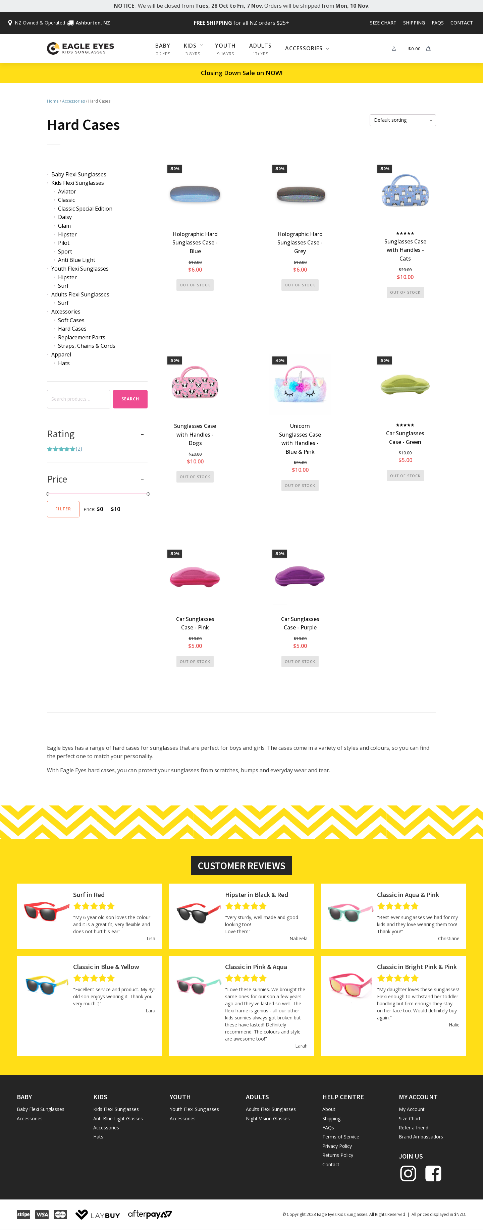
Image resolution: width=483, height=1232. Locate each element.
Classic (66, 200)
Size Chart (383, 22)
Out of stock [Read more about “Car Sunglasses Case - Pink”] (195, 661)
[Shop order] (403, 120)
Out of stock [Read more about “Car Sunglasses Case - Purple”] (300, 661)
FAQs (438, 22)
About (328, 1109)
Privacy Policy (337, 1146)
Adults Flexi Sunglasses (80, 294)
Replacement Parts (81, 337)
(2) (64, 449)
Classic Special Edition (85, 208)
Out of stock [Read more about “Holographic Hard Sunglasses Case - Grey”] (300, 284)
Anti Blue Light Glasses (118, 1118)
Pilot (63, 242)
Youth (225, 45)
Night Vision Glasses (268, 1118)
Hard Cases (72, 328)
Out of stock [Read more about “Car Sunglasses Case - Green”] (405, 475)
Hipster (67, 234)
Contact (461, 22)
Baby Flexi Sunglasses (78, 174)
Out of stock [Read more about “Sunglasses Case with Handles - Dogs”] (195, 476)
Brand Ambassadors (421, 1136)
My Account (412, 1109)
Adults (260, 45)
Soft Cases (71, 320)
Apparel (61, 354)
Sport (65, 251)
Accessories (73, 101)
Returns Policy (337, 1155)
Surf (63, 285)
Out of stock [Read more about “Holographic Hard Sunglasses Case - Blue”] (195, 284)
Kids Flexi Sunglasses (77, 182)
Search (130, 399)
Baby (162, 45)
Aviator (67, 191)
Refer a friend (413, 1127)
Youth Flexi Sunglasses (80, 268)
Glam (64, 225)
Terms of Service (340, 1136)
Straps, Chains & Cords (86, 345)
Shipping (414, 22)
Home (53, 101)
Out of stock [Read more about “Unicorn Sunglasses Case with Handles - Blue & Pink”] (300, 485)
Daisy (65, 217)
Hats (64, 363)
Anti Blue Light (76, 260)
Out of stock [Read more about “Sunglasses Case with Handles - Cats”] (405, 292)
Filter (63, 509)
